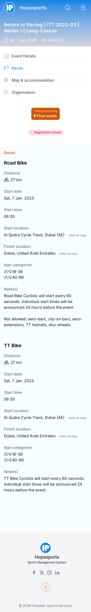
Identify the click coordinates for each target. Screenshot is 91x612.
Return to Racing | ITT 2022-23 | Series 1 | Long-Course (41, 28)
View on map (77, 235)
